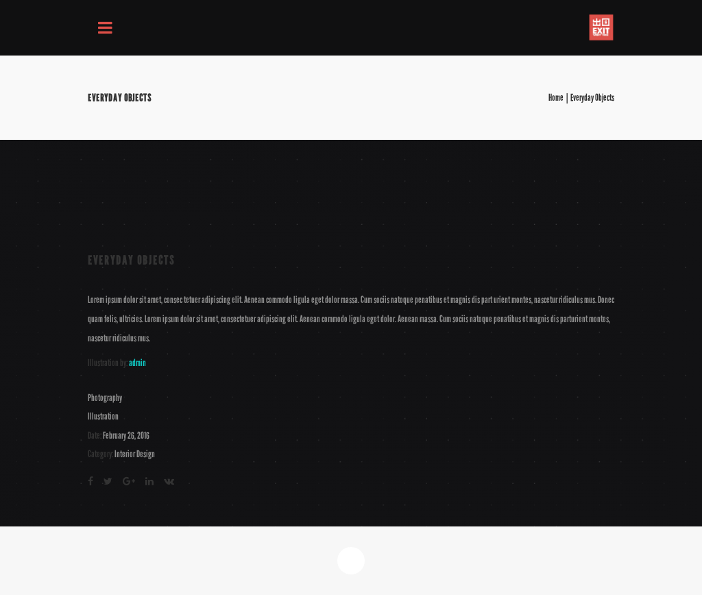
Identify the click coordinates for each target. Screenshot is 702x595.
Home (556, 98)
